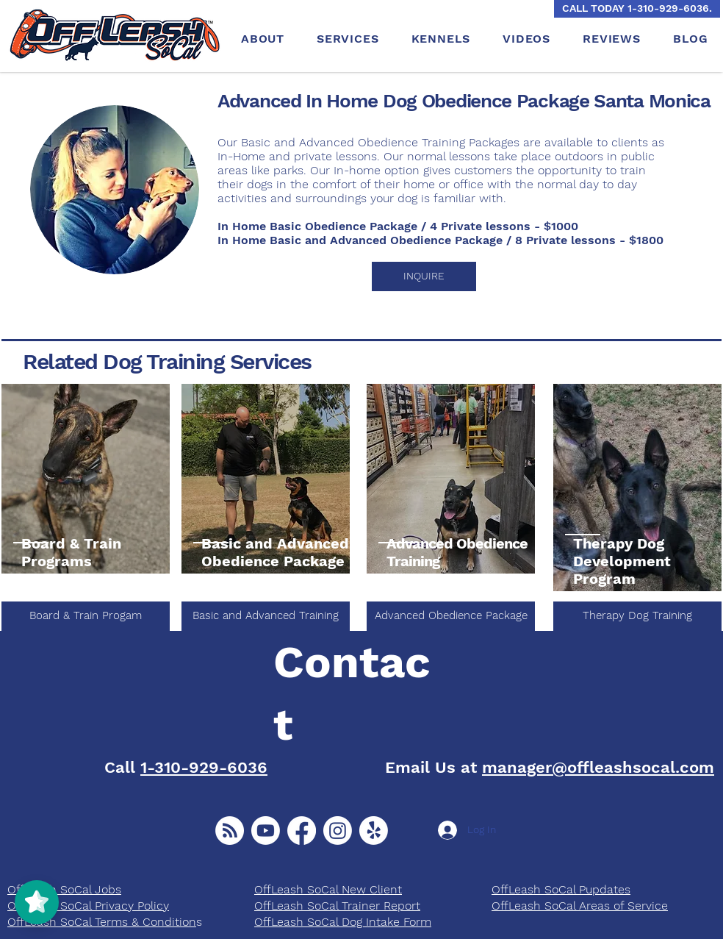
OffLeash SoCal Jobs (64, 889)
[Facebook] (301, 830)
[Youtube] (265, 830)
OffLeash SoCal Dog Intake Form (342, 922)
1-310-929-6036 (203, 767)
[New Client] (229, 830)
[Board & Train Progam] (85, 616)
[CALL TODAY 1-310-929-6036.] (637, 9)
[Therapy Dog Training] (637, 616)
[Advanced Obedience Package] (451, 616)
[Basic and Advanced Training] (265, 616)
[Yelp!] (373, 830)
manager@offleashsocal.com (598, 767)
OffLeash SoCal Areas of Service (580, 906)
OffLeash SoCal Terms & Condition (101, 922)
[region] (85, 479)
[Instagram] (337, 830)
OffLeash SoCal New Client (328, 889)
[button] (424, 276)
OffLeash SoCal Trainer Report (337, 906)
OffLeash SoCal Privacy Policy (88, 906)
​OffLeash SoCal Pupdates (561, 889)
